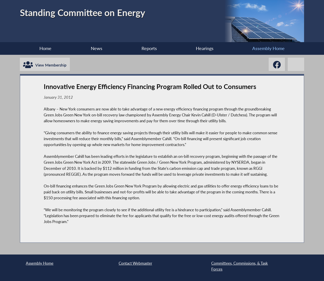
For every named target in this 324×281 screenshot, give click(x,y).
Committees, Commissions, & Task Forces (239, 266)
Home (45, 48)
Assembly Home (268, 48)
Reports (149, 48)
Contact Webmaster (135, 263)
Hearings (205, 48)
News (96, 48)
